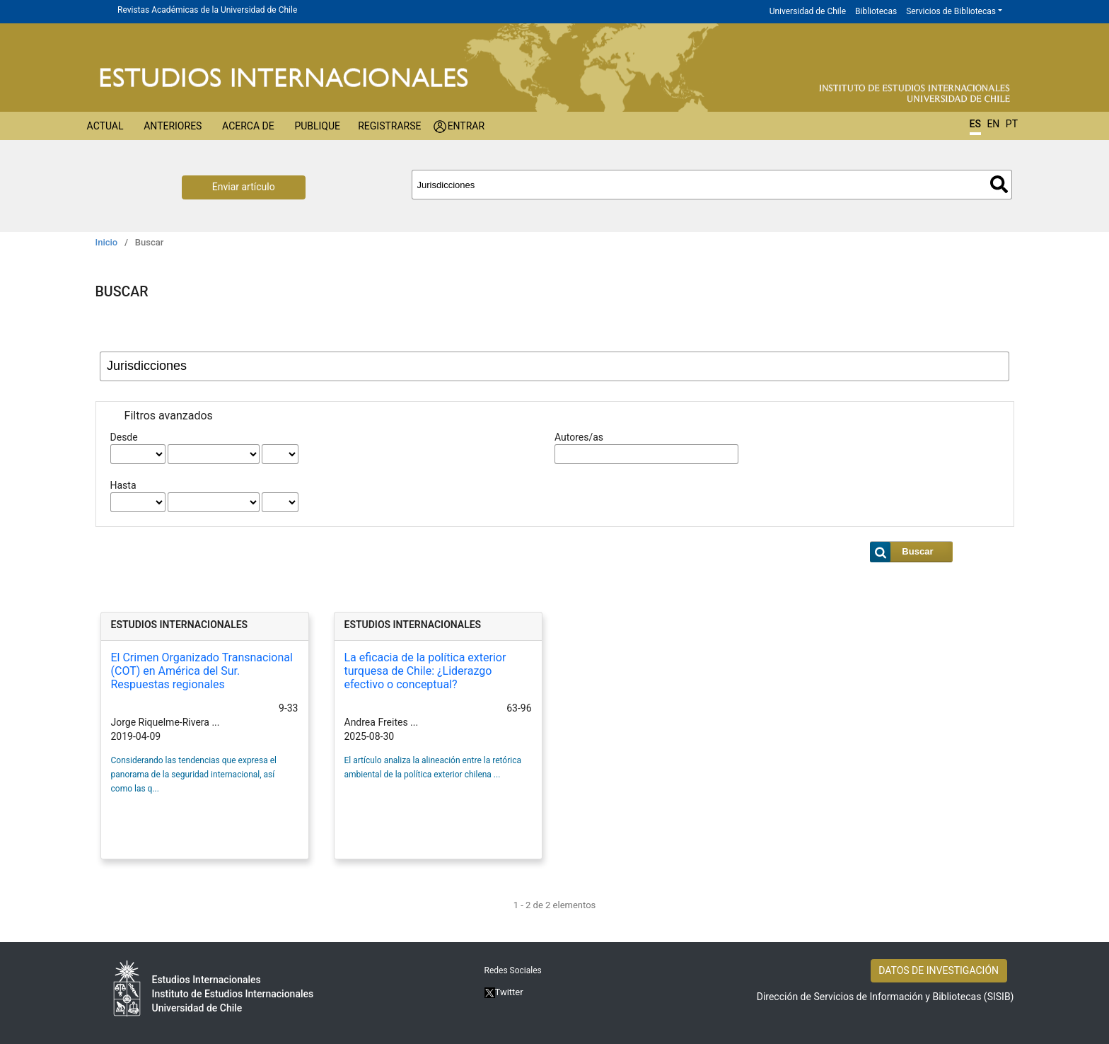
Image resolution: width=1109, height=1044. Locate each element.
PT (1012, 123)
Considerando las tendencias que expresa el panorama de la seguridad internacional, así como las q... (194, 774)
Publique (317, 126)
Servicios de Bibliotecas (951, 11)
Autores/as (578, 437)
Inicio (106, 242)
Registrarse (389, 126)
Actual (105, 126)
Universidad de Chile (808, 11)
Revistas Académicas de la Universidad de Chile (207, 10)
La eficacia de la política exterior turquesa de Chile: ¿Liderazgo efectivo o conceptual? (425, 671)
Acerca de (248, 126)
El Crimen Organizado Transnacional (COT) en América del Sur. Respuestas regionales (202, 671)
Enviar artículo (243, 186)
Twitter (503, 992)
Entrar (466, 126)
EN (993, 123)
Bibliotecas (876, 11)
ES (975, 123)
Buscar (999, 184)
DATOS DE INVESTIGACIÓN (938, 970)
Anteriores (173, 126)
